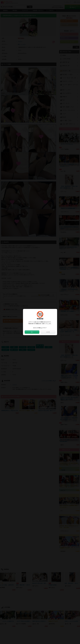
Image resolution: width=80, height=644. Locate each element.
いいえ (48, 332)
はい (32, 332)
